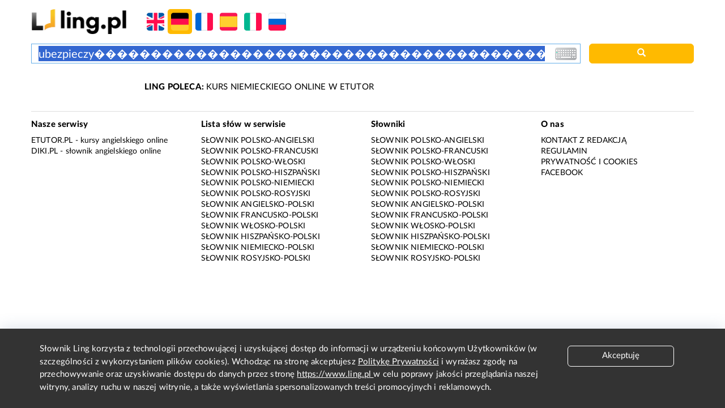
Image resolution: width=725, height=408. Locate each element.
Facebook (562, 173)
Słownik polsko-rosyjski (255, 194)
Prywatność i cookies (589, 162)
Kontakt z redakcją (583, 140)
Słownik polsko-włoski (253, 162)
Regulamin (564, 151)
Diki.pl (44, 151)
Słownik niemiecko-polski (258, 248)
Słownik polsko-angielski (258, 140)
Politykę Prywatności (398, 362)
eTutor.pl (51, 140)
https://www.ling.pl (335, 374)
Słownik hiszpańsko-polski (260, 237)
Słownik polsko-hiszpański (260, 173)
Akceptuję (620, 355)
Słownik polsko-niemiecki (258, 183)
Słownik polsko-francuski (260, 151)
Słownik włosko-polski (253, 226)
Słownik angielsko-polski (258, 205)
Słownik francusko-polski (260, 215)
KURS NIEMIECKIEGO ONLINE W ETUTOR (259, 87)
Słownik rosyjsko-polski (255, 258)
